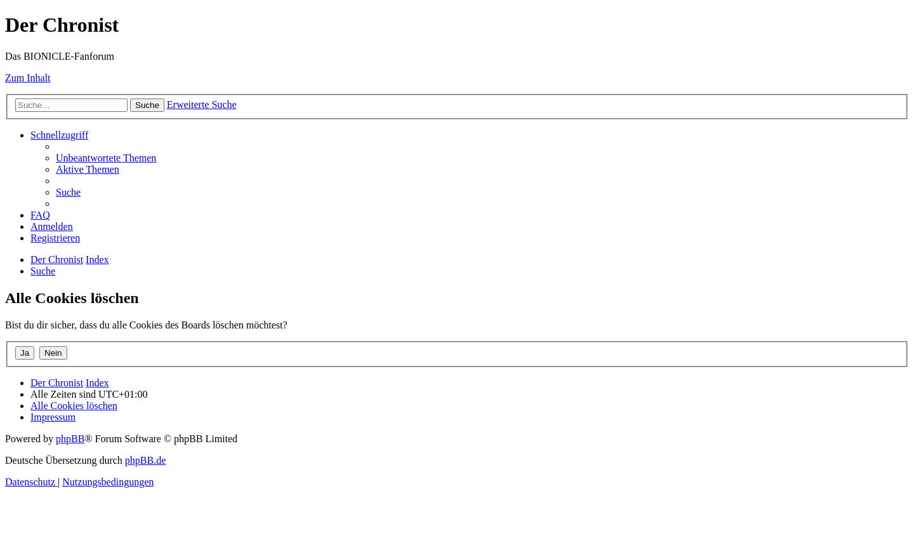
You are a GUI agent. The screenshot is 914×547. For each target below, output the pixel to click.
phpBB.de (145, 460)
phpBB (70, 438)
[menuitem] (106, 157)
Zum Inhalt (28, 77)
